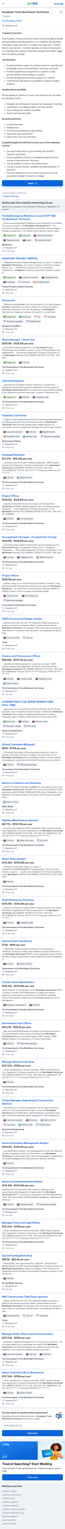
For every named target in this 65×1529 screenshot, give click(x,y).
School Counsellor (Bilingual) (18, 744)
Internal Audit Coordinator (17, 941)
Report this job (10, 196)
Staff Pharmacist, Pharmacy (18, 900)
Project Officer (10, 496)
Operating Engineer (13, 380)
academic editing (9, 1523)
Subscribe (32, 1433)
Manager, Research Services (18, 1061)
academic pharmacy (10, 1502)
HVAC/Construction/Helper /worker (22, 618)
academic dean (8, 1498)
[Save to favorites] (61, 12)
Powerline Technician (14, 415)
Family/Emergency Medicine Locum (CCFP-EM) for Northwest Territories (29, 217)
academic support (9, 1491)
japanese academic (10, 1516)
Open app (58, 3)
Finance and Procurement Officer (21, 656)
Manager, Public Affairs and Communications (27, 1334)
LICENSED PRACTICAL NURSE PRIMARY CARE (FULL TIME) (27, 703)
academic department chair (13, 1513)
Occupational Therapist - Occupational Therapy (29, 537)
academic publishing (10, 1505)
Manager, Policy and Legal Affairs (21, 1222)
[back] (3, 3)
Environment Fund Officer (16, 1023)
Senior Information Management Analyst (25, 1143)
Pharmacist (8, 300)
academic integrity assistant (14, 1509)
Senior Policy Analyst (14, 858)
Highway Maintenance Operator (20, 820)
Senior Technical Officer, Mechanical (23, 1372)
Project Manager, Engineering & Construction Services (27, 1102)
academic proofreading (11, 1495)
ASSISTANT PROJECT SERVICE (19, 258)
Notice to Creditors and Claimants (21, 783)
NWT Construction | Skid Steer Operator (25, 1296)
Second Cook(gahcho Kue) (17, 1255)
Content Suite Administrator (18, 982)
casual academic (9, 1520)
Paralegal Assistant (13, 454)
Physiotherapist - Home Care (18, 339)
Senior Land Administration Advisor (22, 1181)
